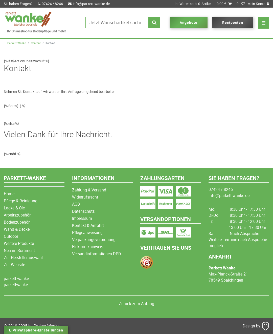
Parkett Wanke (16, 43)
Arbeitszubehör (17, 215)
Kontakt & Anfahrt (88, 225)
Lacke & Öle (14, 208)
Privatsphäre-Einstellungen (36, 330)
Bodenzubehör (17, 222)
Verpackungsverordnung (94, 239)
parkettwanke (16, 284)
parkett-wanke (16, 278)
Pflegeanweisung (87, 232)
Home (9, 194)
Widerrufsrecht (85, 197)
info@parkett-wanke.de (89, 3)
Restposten (232, 22)
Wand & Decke (17, 229)
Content (36, 43)
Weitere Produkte (19, 243)
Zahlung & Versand (89, 190)
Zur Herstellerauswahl (23, 257)
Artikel (203, 4)
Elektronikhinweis (87, 246)
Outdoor (11, 236)
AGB (76, 204)
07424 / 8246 (50, 3)
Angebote (188, 22)
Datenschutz (83, 211)
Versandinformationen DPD (96, 254)
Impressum (82, 218)
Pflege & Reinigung (20, 201)
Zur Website (14, 264)
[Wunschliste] (241, 4)
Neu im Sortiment (19, 250)
